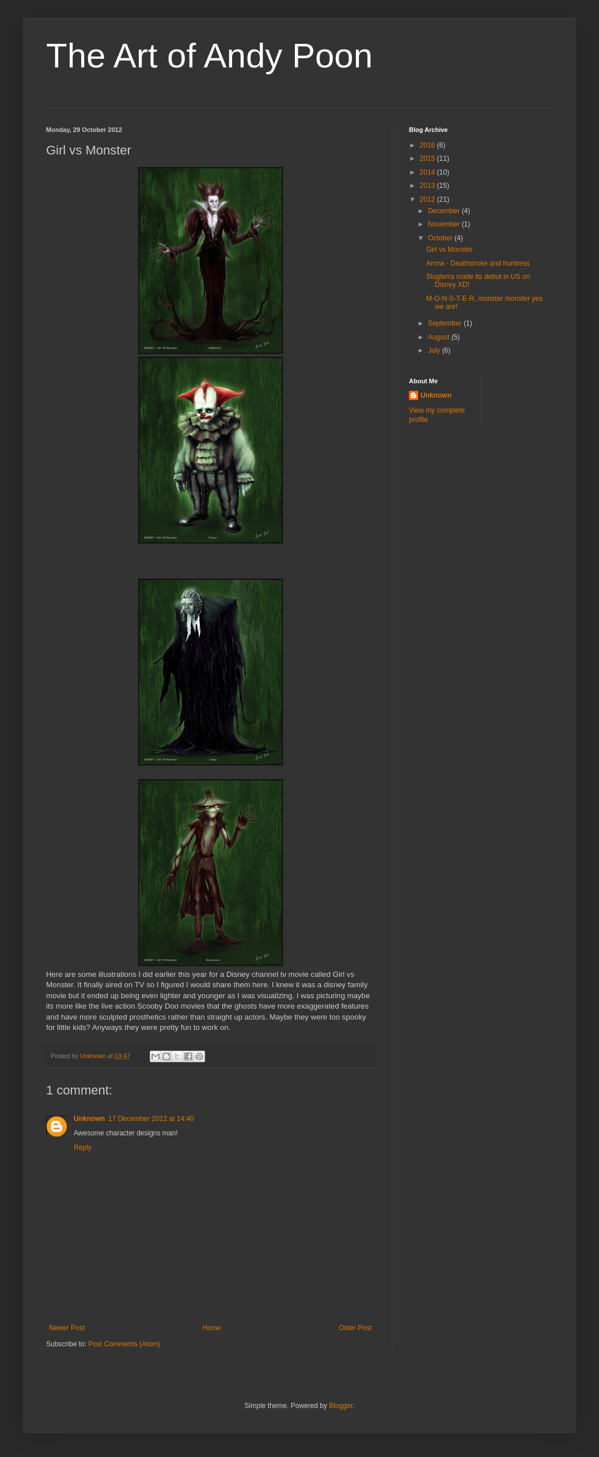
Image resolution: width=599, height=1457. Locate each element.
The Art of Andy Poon (209, 55)
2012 (428, 199)
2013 (428, 186)
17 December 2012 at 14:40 (151, 1119)
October (441, 238)
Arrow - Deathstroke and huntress (477, 263)
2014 (428, 172)
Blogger (340, 1406)
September (446, 323)
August (440, 337)
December (445, 211)
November (445, 224)
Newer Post (67, 1328)
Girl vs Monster (449, 250)
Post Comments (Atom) (124, 1344)
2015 (428, 158)
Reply (83, 1147)
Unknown (89, 1119)
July (435, 350)
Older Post (355, 1328)
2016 (428, 145)
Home (212, 1328)
